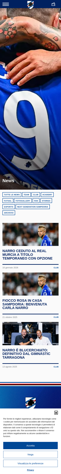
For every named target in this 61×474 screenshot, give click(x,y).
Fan (36, 201)
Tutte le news (12, 195)
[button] (56, 412)
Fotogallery (23, 201)
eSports (8, 207)
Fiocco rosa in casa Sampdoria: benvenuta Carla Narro (24, 314)
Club (35, 195)
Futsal (8, 201)
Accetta (30, 445)
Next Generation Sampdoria (32, 207)
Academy (47, 195)
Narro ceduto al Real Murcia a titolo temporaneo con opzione (27, 259)
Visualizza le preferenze (30, 463)
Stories (46, 201)
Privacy (30, 470)
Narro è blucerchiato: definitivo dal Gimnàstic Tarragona (26, 368)
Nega (31, 454)
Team (26, 195)
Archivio (9, 213)
